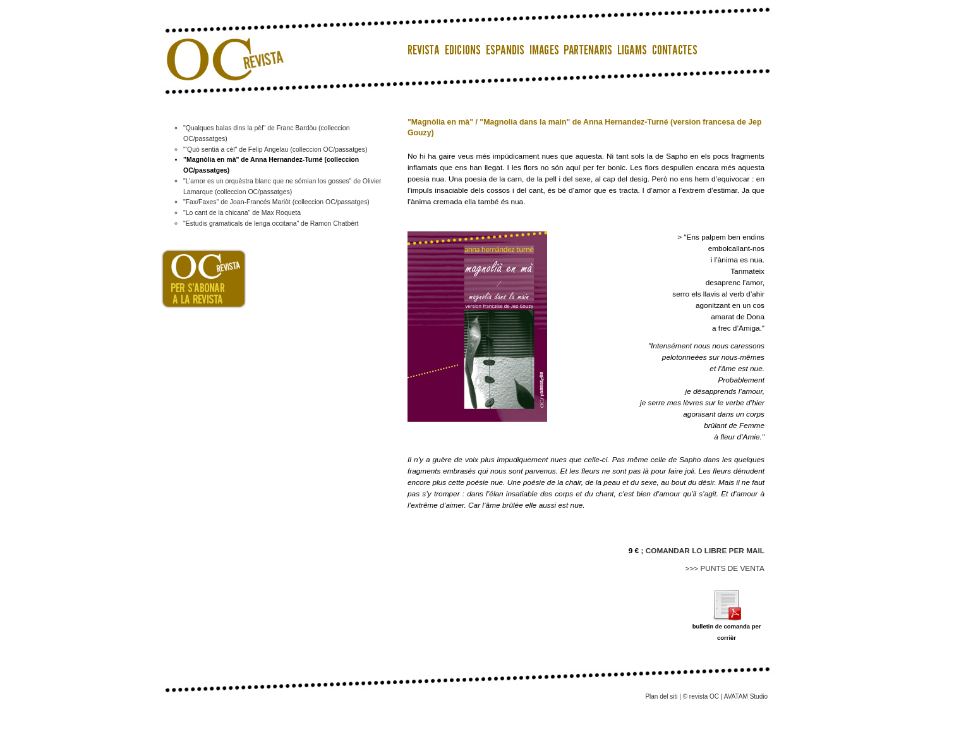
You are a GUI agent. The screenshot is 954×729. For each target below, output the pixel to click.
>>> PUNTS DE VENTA (725, 568)
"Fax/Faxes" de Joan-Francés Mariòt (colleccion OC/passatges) (276, 202)
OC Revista (221, 44)
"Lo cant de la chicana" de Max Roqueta (242, 212)
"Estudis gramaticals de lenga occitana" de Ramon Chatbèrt (270, 223)
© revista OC (701, 696)
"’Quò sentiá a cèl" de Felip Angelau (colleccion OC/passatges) (275, 149)
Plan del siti (661, 696)
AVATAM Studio (746, 696)
